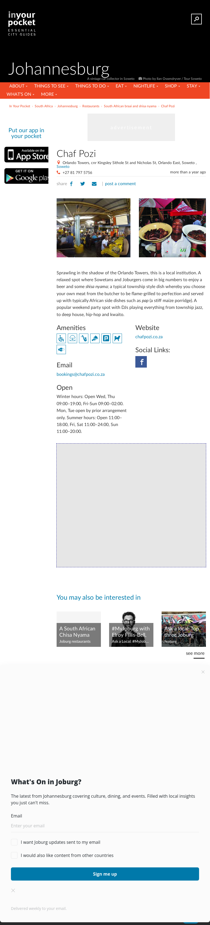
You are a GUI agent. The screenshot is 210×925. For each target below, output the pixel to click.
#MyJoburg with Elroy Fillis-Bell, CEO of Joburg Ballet (131, 632)
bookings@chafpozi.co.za (81, 374)
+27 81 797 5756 (77, 173)
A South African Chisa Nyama (77, 632)
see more (195, 653)
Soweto (63, 167)
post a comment (120, 184)
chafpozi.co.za (149, 337)
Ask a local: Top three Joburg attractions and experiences (181, 632)
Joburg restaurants (75, 642)
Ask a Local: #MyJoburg (131, 642)
